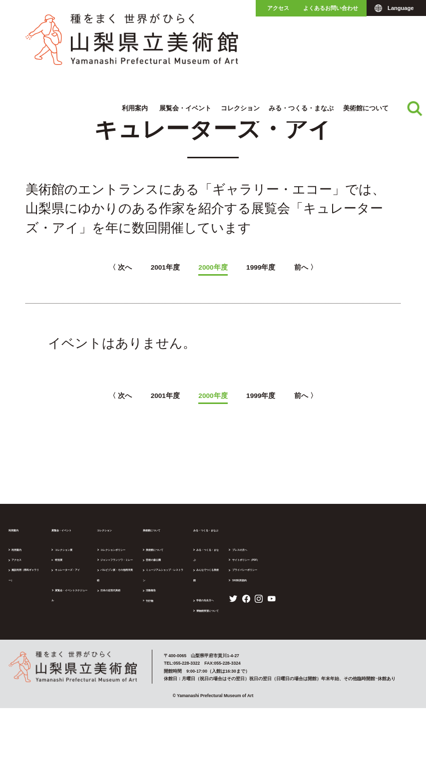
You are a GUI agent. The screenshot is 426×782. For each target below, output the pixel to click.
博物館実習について (340, 594)
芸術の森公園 (248, 564)
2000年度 (213, 268)
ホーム (9, 70)
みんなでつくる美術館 (342, 564)
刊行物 (242, 594)
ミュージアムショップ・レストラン (271, 574)
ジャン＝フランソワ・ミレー (189, 564)
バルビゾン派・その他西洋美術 (191, 574)
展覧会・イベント (185, 43)
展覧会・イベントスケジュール (115, 594)
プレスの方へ (333, 624)
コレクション (240, 43)
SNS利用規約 (333, 665)
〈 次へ (72, 268)
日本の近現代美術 (178, 584)
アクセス (278, 8)
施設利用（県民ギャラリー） (42, 574)
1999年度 (286, 268)
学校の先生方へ (336, 584)
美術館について (366, 43)
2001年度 (140, 268)
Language (401, 8)
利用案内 (135, 43)
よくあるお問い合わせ (330, 8)
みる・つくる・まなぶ (301, 43)
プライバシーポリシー (342, 655)
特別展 (90, 564)
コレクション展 (99, 554)
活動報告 (244, 584)
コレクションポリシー (182, 554)
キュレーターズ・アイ (119, 70)
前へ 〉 (353, 268)
